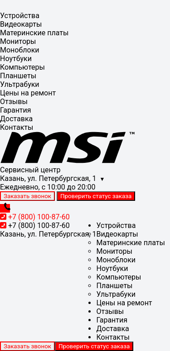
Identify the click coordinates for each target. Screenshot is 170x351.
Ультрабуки (19, 84)
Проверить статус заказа (95, 196)
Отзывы (14, 101)
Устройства (19, 15)
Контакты (16, 127)
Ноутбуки (16, 58)
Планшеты (18, 75)
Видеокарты (21, 24)
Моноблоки (19, 50)
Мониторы (18, 41)
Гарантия (15, 110)
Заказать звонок (27, 196)
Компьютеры (22, 67)
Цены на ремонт (28, 93)
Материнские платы (34, 32)
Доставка (16, 118)
